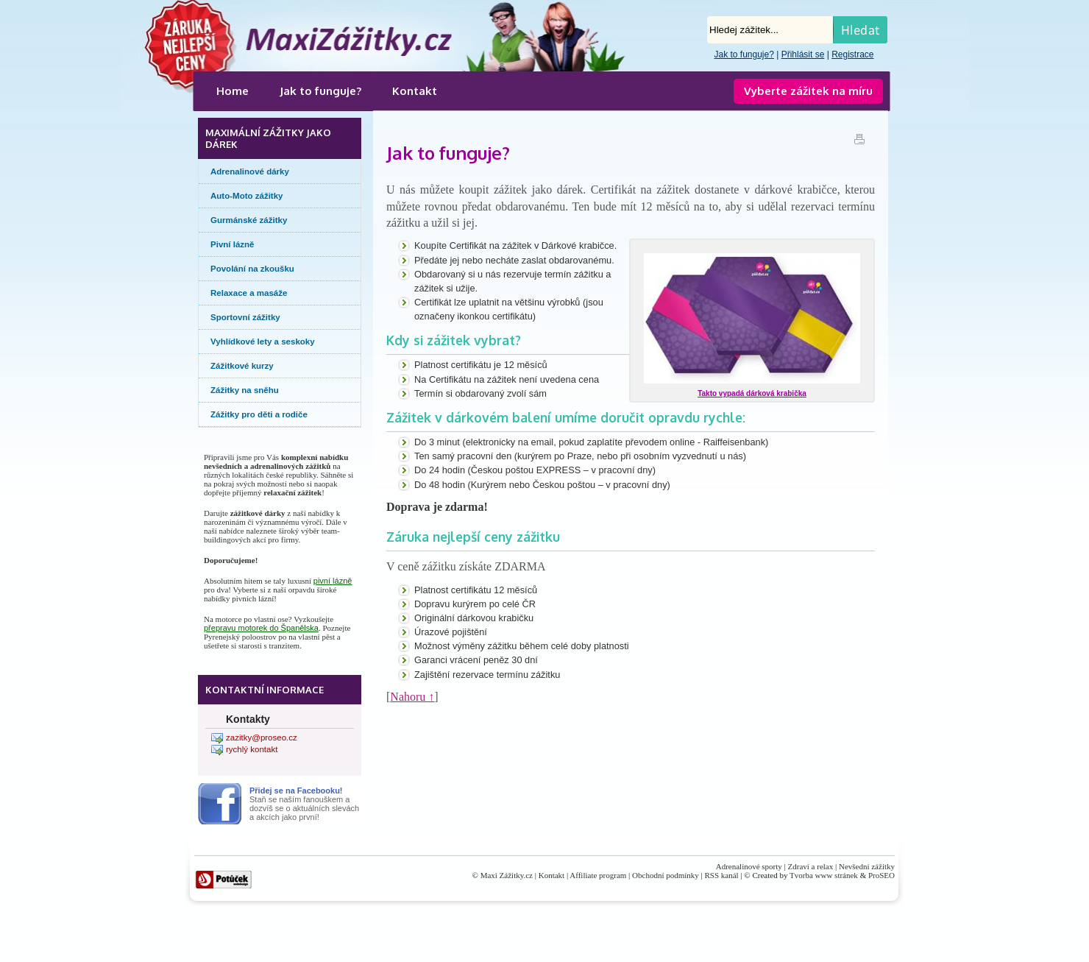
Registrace (852, 54)
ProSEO (881, 875)
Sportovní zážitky (245, 317)
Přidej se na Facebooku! (296, 790)
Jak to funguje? (743, 54)
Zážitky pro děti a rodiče (259, 414)
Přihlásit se (803, 54)
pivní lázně (332, 580)
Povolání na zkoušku (252, 268)
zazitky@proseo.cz (261, 737)
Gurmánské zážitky (248, 220)
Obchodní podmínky (665, 875)
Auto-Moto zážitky (246, 195)
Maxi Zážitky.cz (506, 875)
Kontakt (414, 91)
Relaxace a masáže (248, 293)
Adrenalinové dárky (249, 171)
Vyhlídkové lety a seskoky (262, 341)
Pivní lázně (232, 244)
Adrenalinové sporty (749, 866)
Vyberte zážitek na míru (808, 91)
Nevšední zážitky (867, 866)
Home (232, 91)
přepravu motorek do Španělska (261, 627)
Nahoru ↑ (412, 696)
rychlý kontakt (251, 749)
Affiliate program (598, 875)
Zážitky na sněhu (244, 390)
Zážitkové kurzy (242, 365)
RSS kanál (722, 875)
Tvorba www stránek (824, 875)
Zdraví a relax (811, 866)
